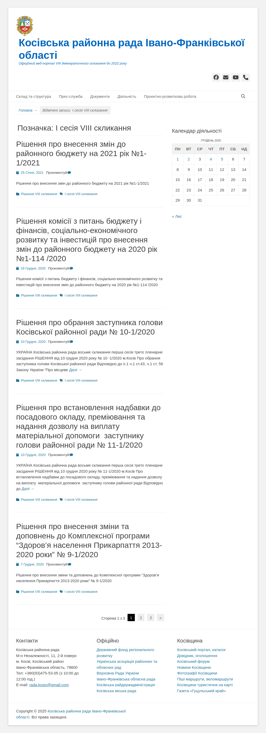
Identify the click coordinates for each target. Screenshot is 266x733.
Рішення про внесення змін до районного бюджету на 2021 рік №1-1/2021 (81, 153)
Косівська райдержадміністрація (126, 685)
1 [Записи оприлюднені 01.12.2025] (178, 159)
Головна (28, 110)
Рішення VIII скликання (39, 194)
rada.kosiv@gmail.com (49, 685)
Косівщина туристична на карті (205, 685)
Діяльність (126, 96)
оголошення (206, 655)
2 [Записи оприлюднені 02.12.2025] (189, 159)
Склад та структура (33, 96)
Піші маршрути (190, 679)
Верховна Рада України (118, 673)
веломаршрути (219, 679)
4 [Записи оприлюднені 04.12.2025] (211, 159)
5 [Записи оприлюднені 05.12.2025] (222, 159)
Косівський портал (193, 649)
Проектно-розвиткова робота (170, 96)
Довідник (185, 655)
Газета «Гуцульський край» (201, 691)
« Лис (177, 216)
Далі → (75, 370)
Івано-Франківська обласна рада (126, 679)
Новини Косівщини (194, 667)
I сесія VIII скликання (81, 194)
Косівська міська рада (116, 691)
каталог (219, 649)
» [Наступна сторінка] (160, 618)
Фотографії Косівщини (197, 673)
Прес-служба (71, 96)
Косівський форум (193, 661)
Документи (100, 96)
